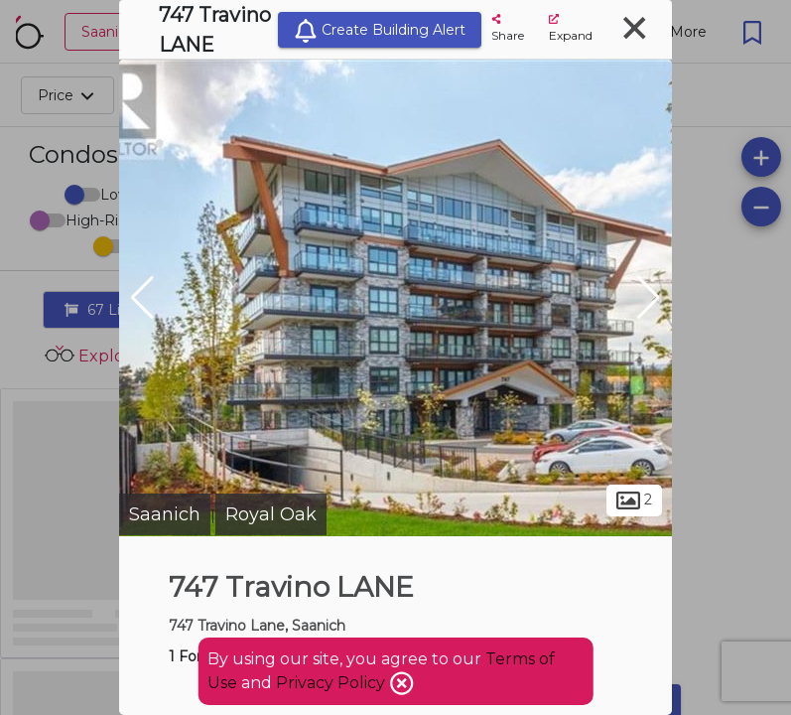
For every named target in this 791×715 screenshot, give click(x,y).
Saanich (164, 514)
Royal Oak (271, 514)
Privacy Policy (332, 682)
